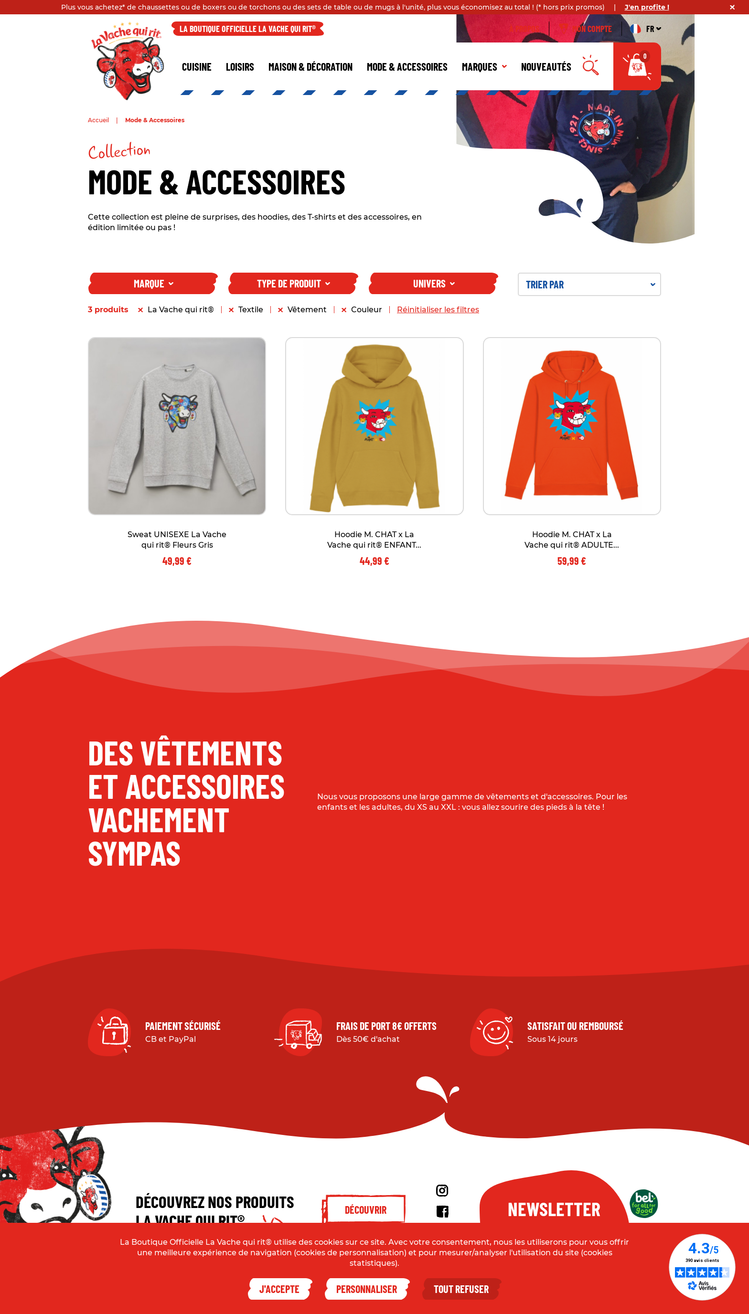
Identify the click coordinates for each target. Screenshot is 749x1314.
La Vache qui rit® (181, 309)
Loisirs (240, 66)
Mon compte (585, 28)
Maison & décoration (310, 66)
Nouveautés (546, 66)
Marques (484, 66)
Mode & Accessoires (407, 66)
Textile (250, 309)
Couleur (366, 309)
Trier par (590, 284)
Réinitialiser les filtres (438, 309)
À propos (524, 28)
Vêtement (307, 309)
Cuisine (197, 66)
